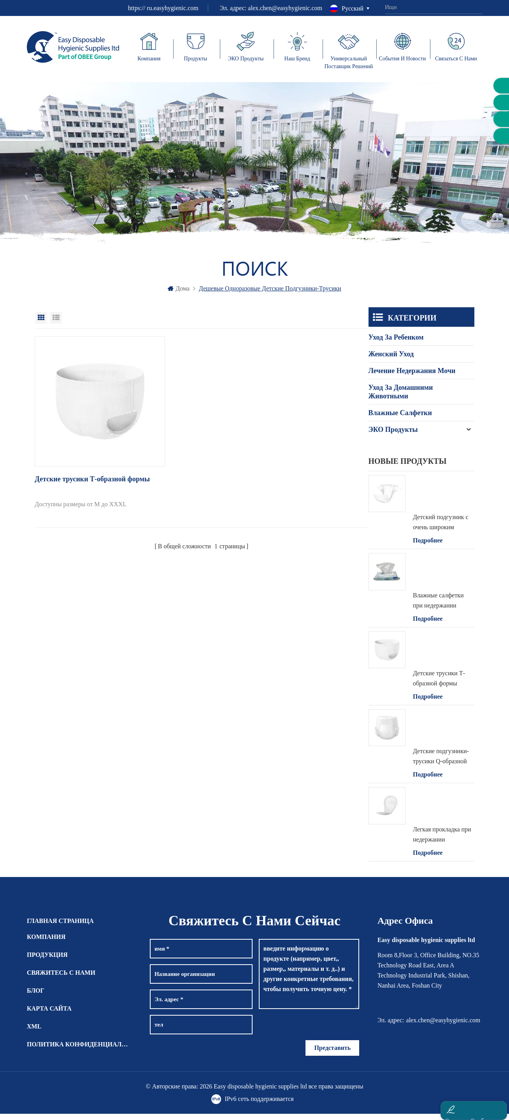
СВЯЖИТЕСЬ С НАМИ (61, 979)
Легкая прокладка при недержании (442, 840)
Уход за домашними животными (401, 398)
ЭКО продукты (393, 436)
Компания (46, 943)
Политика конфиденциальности (79, 1050)
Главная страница (60, 927)
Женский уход (391, 360)
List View (56, 324)
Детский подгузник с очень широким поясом (441, 529)
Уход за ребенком (396, 343)
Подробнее (427, 547)
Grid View (41, 324)
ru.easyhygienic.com (172, 8)
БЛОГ (35, 996)
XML (34, 1032)
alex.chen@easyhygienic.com (285, 8)
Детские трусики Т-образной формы (80, 464)
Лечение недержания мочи (412, 377)
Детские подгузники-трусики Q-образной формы (441, 763)
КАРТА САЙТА (49, 1014)
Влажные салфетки (400, 419)
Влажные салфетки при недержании (438, 606)
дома (179, 294)
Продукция (47, 961)
